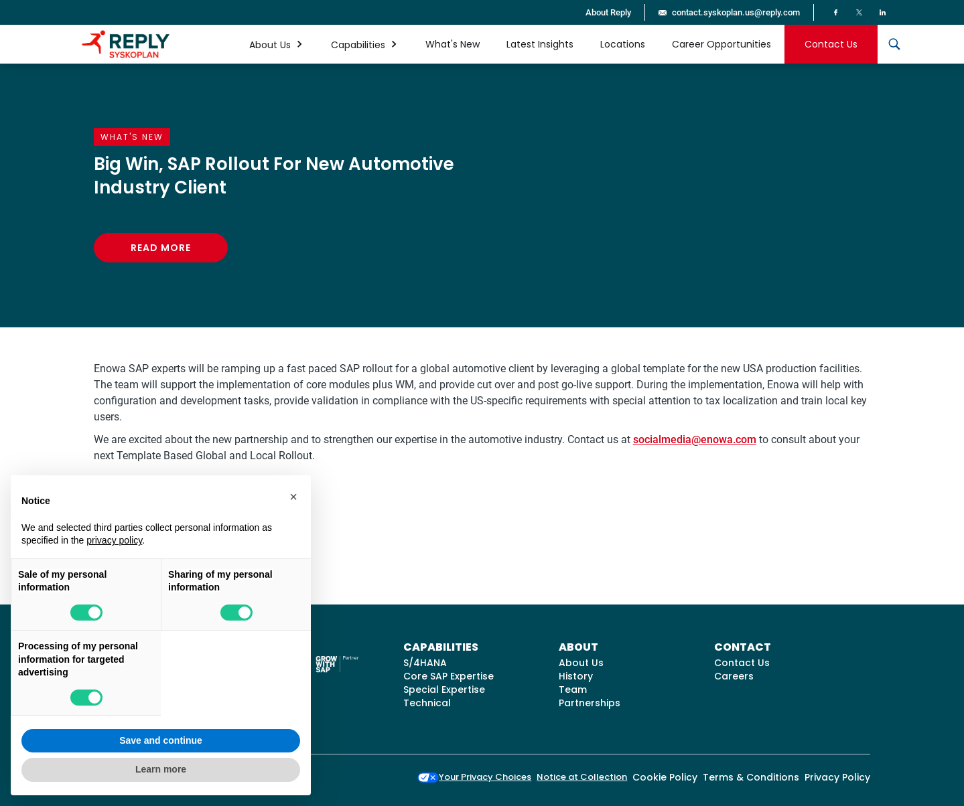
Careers (734, 676)
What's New (452, 44)
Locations (622, 44)
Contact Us (831, 44)
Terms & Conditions (751, 777)
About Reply (608, 12)
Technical (427, 703)
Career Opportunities (721, 44)
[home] (125, 44)
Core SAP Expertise (448, 676)
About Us (581, 662)
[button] (277, 44)
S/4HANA (425, 662)
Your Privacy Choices (474, 777)
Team (573, 689)
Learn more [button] (160, 769)
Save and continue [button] (160, 740)
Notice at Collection (582, 777)
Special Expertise (444, 689)
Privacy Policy (837, 777)
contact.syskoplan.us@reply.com (736, 12)
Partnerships (589, 703)
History (576, 676)
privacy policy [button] (114, 540)
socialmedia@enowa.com (694, 439)
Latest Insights (539, 44)
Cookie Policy (664, 777)
